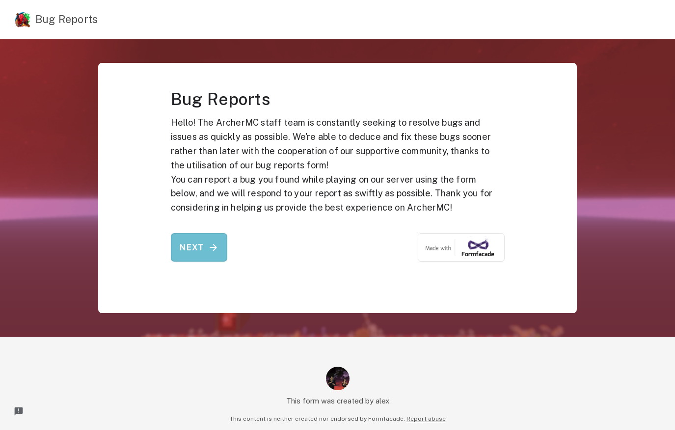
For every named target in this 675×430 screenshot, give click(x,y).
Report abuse (426, 418)
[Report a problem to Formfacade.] (18, 411)
